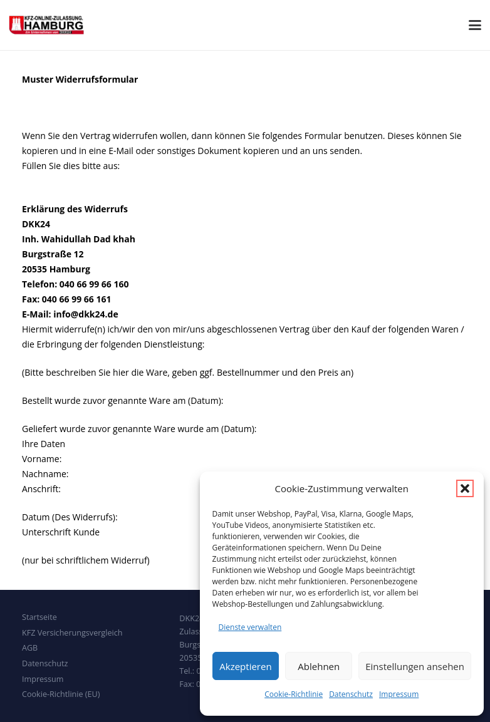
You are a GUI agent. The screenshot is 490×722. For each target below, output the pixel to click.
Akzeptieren (245, 666)
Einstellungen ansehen (414, 666)
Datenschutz (351, 694)
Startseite (39, 617)
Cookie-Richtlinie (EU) (61, 694)
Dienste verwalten (250, 627)
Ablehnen (319, 666)
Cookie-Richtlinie (293, 694)
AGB (30, 647)
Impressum (399, 694)
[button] (465, 488)
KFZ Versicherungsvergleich (72, 632)
